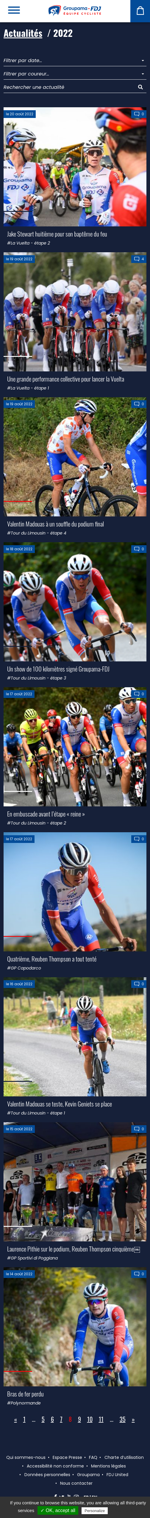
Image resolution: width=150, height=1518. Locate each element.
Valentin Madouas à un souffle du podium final (55, 523)
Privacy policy (123, 1510)
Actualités (23, 33)
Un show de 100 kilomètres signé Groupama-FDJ (58, 668)
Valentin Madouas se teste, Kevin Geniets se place (59, 1103)
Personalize (95, 1510)
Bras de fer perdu (25, 1393)
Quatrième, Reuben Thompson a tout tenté (51, 958)
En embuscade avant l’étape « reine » (46, 813)
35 (123, 1419)
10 (90, 1419)
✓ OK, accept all (57, 1510)
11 (101, 1419)
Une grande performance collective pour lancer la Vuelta (65, 378)
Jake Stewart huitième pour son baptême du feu (57, 233)
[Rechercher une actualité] (69, 87)
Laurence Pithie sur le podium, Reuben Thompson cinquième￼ (73, 1248)
